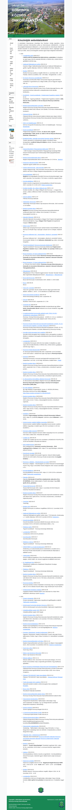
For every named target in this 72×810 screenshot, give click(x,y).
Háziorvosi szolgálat (28, 761)
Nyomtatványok (11, 85)
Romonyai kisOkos (28, 583)
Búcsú (24, 283)
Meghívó (60, 159)
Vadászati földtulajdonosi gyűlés (32, 64)
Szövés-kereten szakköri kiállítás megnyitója (35, 422)
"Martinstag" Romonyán (29, 201)
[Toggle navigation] (14, 36)
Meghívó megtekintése (55, 644)
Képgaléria (11, 57)
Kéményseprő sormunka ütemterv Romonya (35, 605)
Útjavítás (25, 477)
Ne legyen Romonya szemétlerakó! (32, 78)
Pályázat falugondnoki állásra (31, 717)
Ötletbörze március (28, 542)
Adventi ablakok (27, 196)
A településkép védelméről (11, 109)
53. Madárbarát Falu (28, 562)
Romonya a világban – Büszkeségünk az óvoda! (36, 462)
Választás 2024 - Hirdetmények (31, 735)
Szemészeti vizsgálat (28, 453)
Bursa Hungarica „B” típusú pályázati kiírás (34, 253)
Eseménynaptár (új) (11, 51)
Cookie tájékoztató (59, 799)
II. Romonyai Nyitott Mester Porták (32, 712)
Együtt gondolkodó (28, 130)
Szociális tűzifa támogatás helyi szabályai (34, 332)
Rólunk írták (11, 79)
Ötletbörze (26, 569)
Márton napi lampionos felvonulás (32, 653)
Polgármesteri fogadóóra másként (32, 589)
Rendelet (25, 685)
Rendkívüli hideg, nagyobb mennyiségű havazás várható (38, 138)
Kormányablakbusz (28, 181)
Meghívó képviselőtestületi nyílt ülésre (33, 105)
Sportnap (25, 356)
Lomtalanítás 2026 (28, 55)
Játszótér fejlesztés (28, 217)
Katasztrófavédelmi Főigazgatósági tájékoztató (35, 149)
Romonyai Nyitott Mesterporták (31, 349)
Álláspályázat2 (58, 274)
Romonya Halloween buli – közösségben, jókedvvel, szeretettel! (40, 234)
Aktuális (11, 44)
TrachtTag (25, 501)
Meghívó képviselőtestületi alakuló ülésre (34, 694)
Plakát (59, 360)
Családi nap (26, 437)
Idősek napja (26, 226)
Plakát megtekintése (46, 185)
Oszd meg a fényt (28, 648)
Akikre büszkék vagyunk (11, 72)
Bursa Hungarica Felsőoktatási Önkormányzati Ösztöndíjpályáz (40, 666)
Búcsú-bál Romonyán (29, 278)
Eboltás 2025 (26, 506)
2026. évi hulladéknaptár (29, 123)
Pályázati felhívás (28, 114)
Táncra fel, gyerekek (28, 287)
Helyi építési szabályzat (11, 118)
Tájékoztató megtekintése (34, 474)
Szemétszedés (27, 537)
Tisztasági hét (27, 304)
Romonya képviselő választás (47, 736)
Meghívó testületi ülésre (29, 208)
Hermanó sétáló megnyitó (30, 431)
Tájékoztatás (26, 555)
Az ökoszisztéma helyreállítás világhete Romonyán (36, 379)
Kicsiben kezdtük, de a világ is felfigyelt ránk (35, 188)
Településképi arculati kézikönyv (11, 100)
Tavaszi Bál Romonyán (29, 486)
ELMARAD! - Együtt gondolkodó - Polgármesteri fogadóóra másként (41, 95)
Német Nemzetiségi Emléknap (31, 294)
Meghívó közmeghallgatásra (30, 623)
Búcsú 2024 (26, 689)
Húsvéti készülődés (28, 520)
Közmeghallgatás (27, 174)
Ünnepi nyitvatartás (28, 598)
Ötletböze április (27, 527)
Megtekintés (26, 126)
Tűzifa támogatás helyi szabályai (32, 682)
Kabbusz (25, 752)
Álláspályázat (26, 271)
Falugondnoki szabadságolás (31, 726)
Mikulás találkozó (27, 658)
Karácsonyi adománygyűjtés (30, 162)
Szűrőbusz (26, 413)
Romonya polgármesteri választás (50, 738)
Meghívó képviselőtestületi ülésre (32, 157)
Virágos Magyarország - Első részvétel (33, 167)
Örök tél (25, 299)
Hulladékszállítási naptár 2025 (31, 610)
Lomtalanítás (26, 341)
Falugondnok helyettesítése (30, 699)
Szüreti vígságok (27, 707)
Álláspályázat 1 (49, 274)
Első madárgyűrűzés (28, 444)
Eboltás (25, 71)
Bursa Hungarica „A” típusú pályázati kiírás (34, 262)
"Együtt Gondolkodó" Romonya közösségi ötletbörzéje (37, 245)
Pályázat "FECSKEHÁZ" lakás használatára (35, 675)
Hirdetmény (56, 517)
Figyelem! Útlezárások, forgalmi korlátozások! (35, 632)
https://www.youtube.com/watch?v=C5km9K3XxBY (36, 393)
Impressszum (50, 799)
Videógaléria (11, 63)
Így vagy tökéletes (28, 387)
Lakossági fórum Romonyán (30, 86)
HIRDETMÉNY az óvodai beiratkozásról (34, 547)
